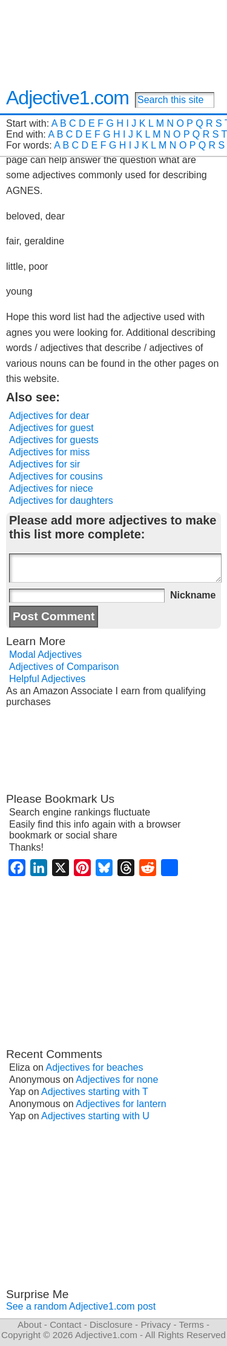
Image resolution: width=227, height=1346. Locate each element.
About (30, 1324)
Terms (191, 1324)
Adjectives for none (117, 1079)
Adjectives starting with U (95, 1116)
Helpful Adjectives (47, 679)
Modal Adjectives (45, 654)
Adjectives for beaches (94, 1067)
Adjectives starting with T (94, 1092)
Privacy (155, 1324)
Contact (65, 1324)
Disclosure (111, 1324)
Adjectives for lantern (121, 1104)
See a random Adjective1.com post (81, 1306)
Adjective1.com (67, 98)
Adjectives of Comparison (64, 666)
